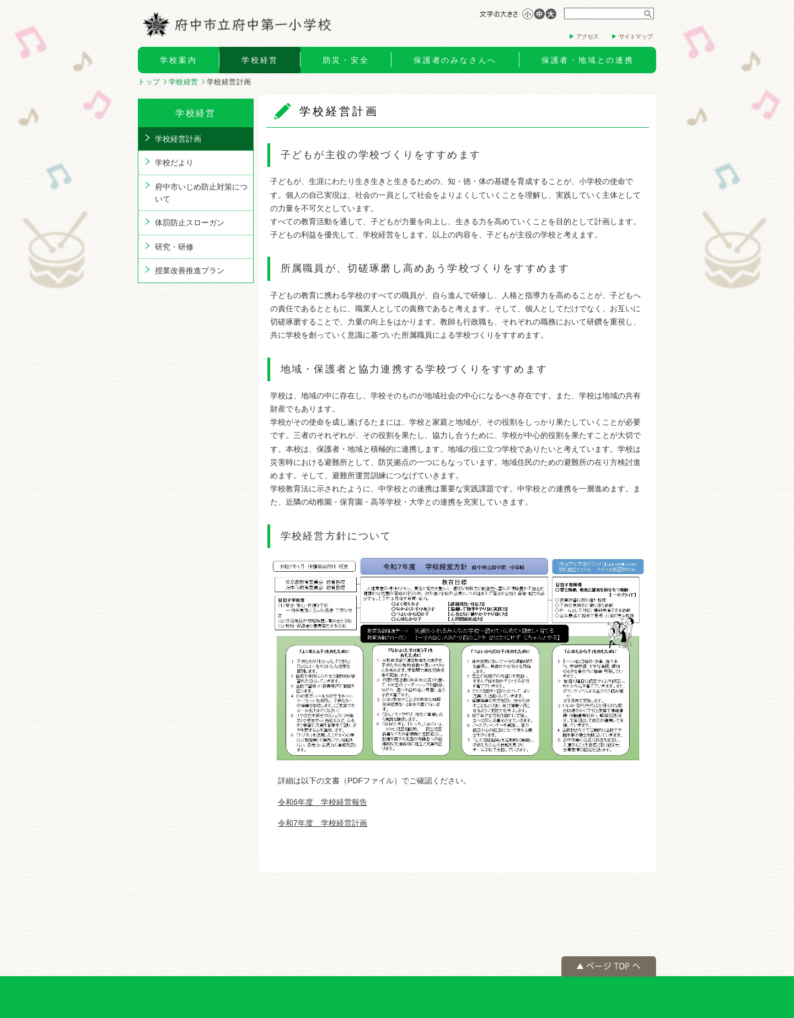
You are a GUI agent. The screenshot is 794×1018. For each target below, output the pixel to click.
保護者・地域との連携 (587, 60)
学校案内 (178, 60)
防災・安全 (346, 60)
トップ (149, 82)
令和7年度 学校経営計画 (322, 823)
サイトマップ (635, 36)
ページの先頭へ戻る (608, 966)
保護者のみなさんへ (455, 60)
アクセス (587, 36)
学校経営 (260, 60)
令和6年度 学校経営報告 (322, 802)
